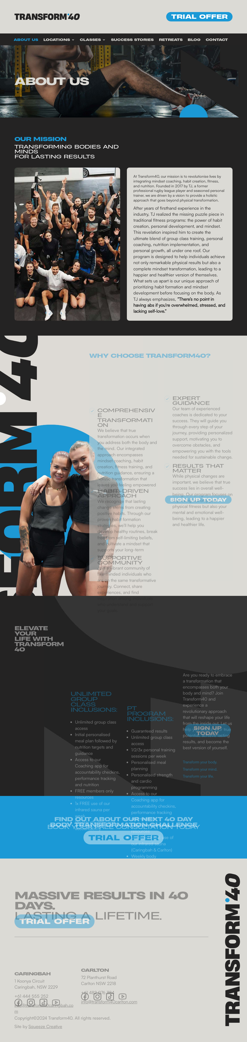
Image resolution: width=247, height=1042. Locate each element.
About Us (26, 40)
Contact (217, 40)
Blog (194, 40)
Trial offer (199, 16)
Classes (90, 40)
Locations (56, 40)
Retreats (171, 40)
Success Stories (132, 40)
